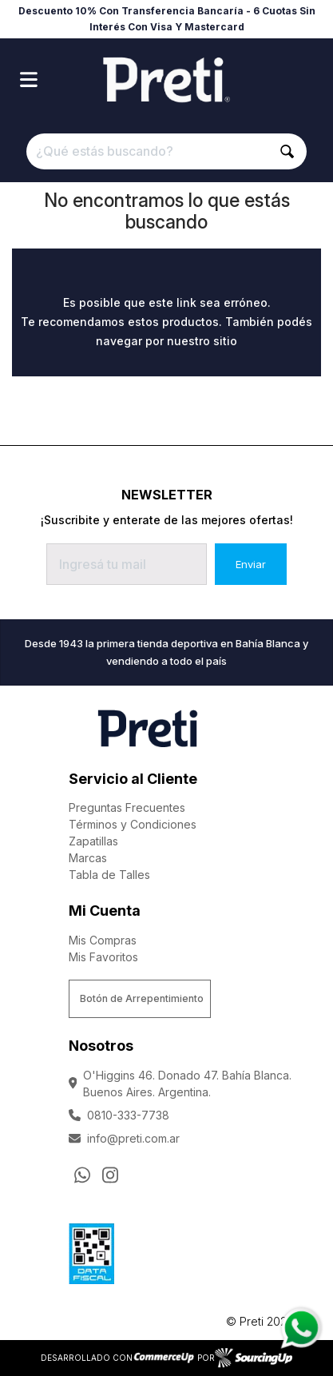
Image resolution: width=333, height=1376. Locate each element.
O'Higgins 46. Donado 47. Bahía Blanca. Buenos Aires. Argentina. (180, 1083)
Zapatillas (93, 841)
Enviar (251, 564)
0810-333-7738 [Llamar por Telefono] (119, 1115)
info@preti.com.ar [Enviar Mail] (124, 1138)
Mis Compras (103, 940)
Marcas (88, 858)
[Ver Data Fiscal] (91, 1249)
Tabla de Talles (109, 874)
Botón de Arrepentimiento (142, 998)
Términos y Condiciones (132, 824)
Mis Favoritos (103, 957)
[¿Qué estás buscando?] (166, 151)
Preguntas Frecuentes (127, 807)
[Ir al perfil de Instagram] (110, 1175)
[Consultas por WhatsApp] (82, 1175)
